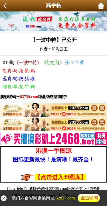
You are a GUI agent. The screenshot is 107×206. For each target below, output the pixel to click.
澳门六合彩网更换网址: (56, 198)
